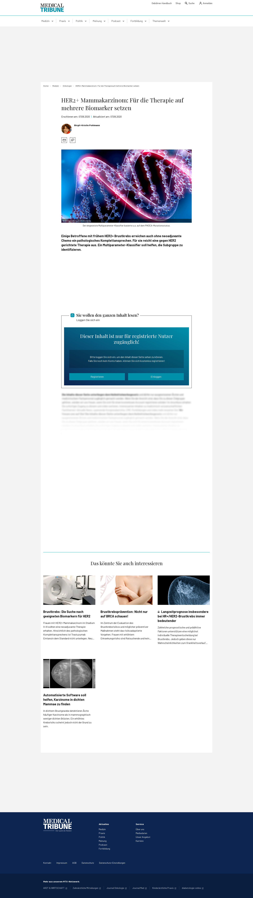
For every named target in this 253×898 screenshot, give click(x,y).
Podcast (103, 844)
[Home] (46, 86)
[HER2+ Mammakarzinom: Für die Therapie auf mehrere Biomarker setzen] (107, 86)
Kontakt (47, 862)
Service (140, 824)
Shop (178, 3)
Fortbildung (104, 848)
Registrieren (97, 376)
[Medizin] (55, 86)
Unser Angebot (143, 837)
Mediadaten (141, 833)
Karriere (139, 840)
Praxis (102, 833)
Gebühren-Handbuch (162, 3)
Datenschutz (88, 862)
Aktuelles (104, 824)
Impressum (61, 862)
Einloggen (156, 376)
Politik (102, 837)
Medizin (102, 829)
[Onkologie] (67, 86)
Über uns (140, 829)
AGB (74, 862)
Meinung (102, 840)
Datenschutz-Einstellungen (112, 862)
